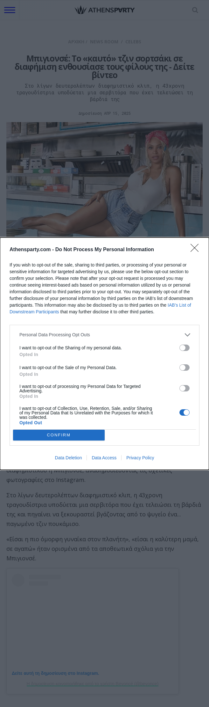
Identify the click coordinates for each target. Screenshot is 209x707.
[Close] (197, 250)
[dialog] (104, 353)
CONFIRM (59, 435)
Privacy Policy (140, 457)
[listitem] (104, 335)
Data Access (104, 457)
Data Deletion (68, 457)
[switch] (184, 348)
